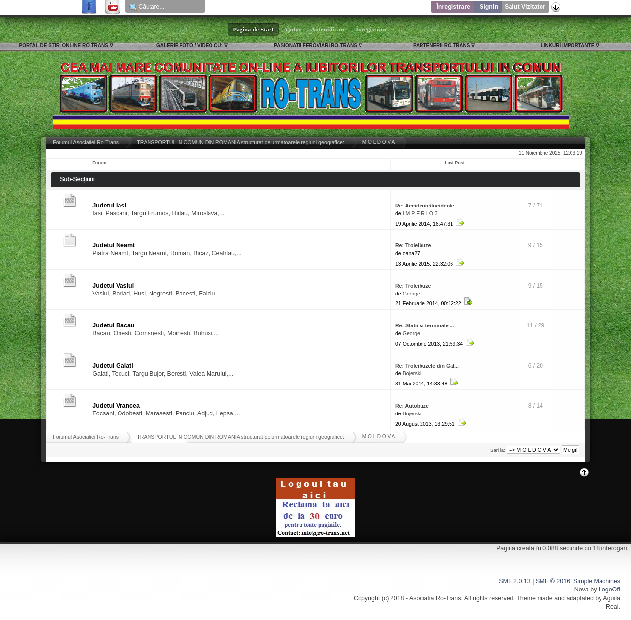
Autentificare (328, 29)
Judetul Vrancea (116, 405)
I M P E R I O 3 (420, 213)
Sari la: (497, 450)
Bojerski (412, 373)
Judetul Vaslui (113, 285)
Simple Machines (596, 581)
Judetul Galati (112, 365)
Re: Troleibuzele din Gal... (427, 366)
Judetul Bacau (113, 325)
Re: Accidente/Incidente (424, 205)
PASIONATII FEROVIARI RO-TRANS (315, 45)
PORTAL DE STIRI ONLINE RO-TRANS (63, 45)
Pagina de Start (253, 29)
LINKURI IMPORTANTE (568, 45)
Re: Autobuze (412, 406)
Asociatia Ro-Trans (435, 598)
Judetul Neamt (113, 245)
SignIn (489, 6)
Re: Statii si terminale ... (424, 325)
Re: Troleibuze (413, 245)
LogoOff (609, 589)
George (411, 293)
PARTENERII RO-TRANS (441, 45)
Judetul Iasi (109, 205)
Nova (581, 589)
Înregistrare (453, 6)
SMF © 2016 (553, 581)
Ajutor (292, 29)
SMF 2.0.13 (514, 581)
